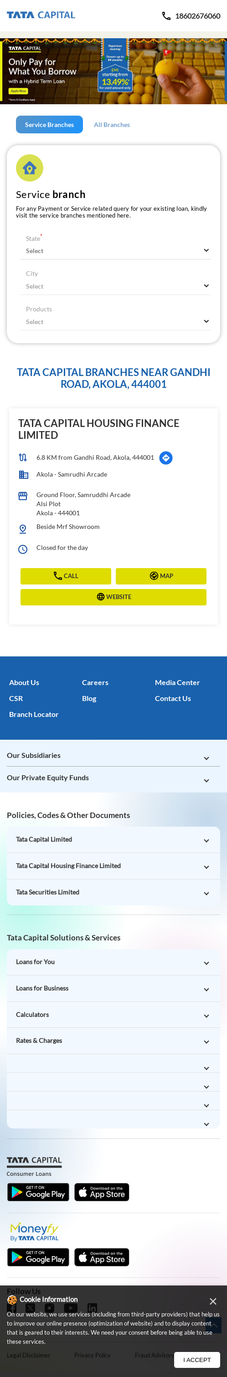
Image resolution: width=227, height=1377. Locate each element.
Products (39, 309)
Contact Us (173, 698)
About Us (24, 682)
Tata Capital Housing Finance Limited (99, 429)
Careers (95, 682)
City (32, 273)
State (34, 238)
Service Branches (49, 124)
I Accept (197, 1360)
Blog (89, 698)
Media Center (177, 682)
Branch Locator (34, 714)
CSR (16, 698)
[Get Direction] (166, 458)
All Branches (112, 124)
